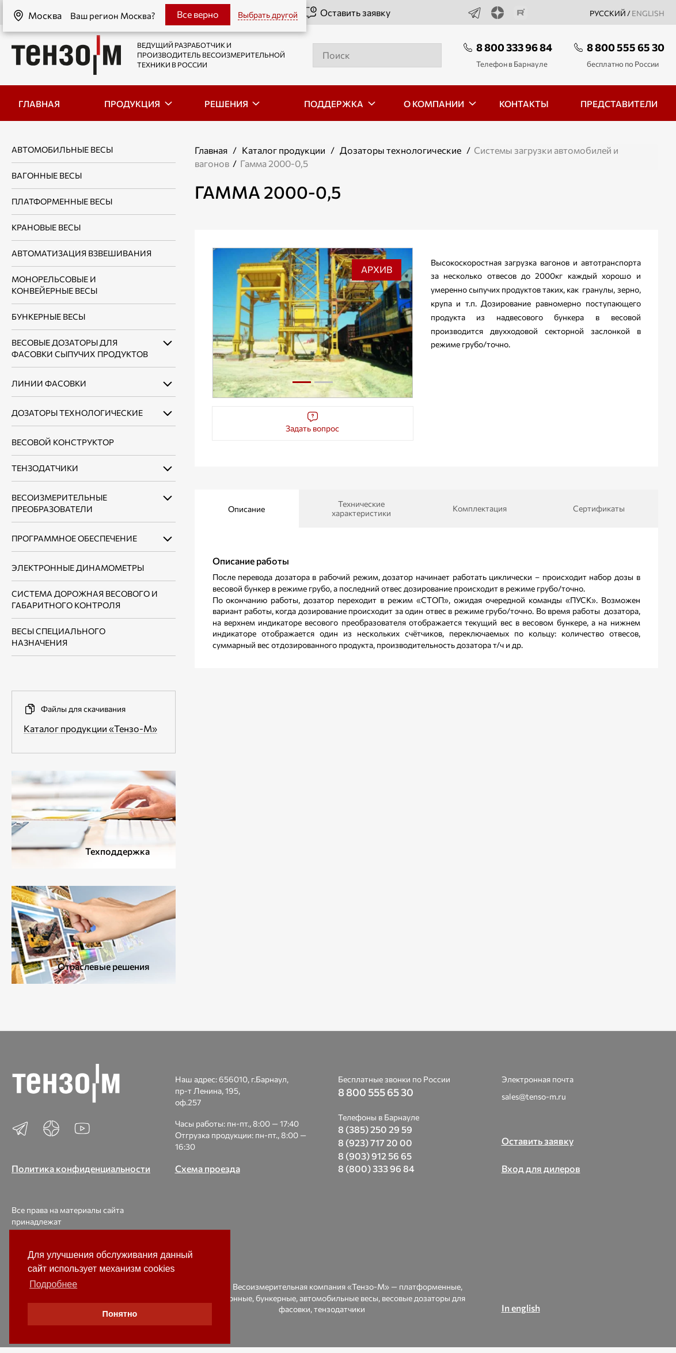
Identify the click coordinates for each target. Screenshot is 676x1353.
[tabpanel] (312, 323)
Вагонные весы (47, 175)
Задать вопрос (312, 422)
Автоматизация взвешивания (81, 253)
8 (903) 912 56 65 (375, 1155)
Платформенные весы (62, 201)
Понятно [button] (120, 1313)
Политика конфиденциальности (81, 1168)
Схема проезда (207, 1168)
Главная (211, 150)
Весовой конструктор (63, 442)
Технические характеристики (361, 508)
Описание (246, 509)
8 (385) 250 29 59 (375, 1129)
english (648, 13)
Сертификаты (599, 508)
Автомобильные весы (62, 149)
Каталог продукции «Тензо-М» (90, 728)
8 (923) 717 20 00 (375, 1142)
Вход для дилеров (541, 1168)
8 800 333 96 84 (514, 47)
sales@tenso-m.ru (534, 1096)
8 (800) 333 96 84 (376, 1168)
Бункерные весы (48, 316)
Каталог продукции (283, 150)
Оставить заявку (346, 13)
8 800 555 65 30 (625, 47)
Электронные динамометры (78, 568)
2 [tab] (323, 386)
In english (521, 1307)
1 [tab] (302, 382)
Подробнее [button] (53, 1284)
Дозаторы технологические (400, 150)
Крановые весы (46, 227)
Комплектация (480, 508)
